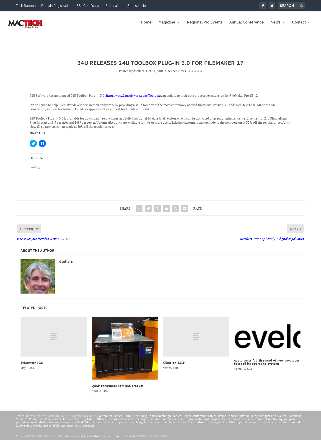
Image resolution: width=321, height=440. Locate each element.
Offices (101, 422)
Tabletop (271, 422)
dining (189, 422)
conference (169, 422)
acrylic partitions (279, 425)
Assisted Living (247, 419)
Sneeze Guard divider (202, 425)
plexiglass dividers (147, 425)
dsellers (138, 74)
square (283, 422)
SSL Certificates (88, 6)
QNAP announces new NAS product (117, 389)
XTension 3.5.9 (174, 366)
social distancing (42, 425)
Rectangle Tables (169, 419)
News (275, 26)
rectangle (141, 422)
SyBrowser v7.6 (32, 366)
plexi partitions (227, 425)
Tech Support (26, 6)
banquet (155, 422)
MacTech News (175, 74)
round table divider (173, 425)
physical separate (83, 429)
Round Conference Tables (200, 419)
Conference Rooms (41, 422)
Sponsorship (136, 6)
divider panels (101, 425)
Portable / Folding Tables (140, 419)
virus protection (122, 425)
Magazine (166, 26)
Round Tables (227, 419)
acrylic (129, 422)
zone (261, 422)
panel (293, 422)
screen (252, 422)
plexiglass (22, 425)
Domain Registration (56, 6)
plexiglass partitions (253, 425)
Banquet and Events (272, 419)
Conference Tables (109, 419)
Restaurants (116, 422)
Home (146, 26)
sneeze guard (63, 425)
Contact (299, 26)
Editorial (112, 6)
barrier (241, 422)
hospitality (217, 422)
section (231, 422)
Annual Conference (246, 26)
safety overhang (35, 429)
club (181, 422)
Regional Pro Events (205, 26)
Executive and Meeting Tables (75, 422)
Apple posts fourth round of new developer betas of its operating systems (267, 365)
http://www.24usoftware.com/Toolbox (133, 98)
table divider (82, 425)
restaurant (202, 422)
